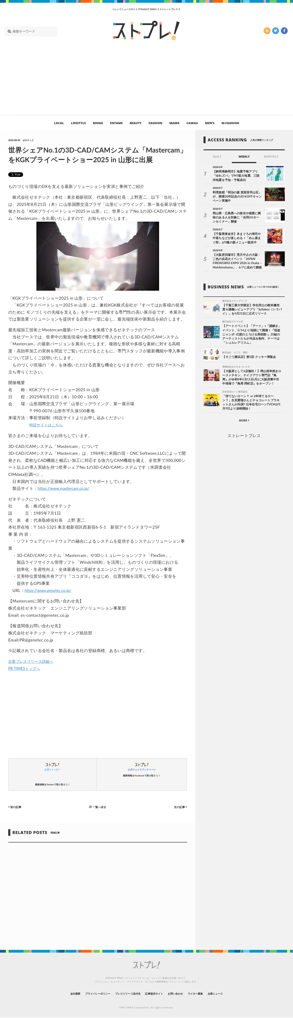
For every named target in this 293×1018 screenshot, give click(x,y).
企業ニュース (232, 994)
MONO (98, 123)
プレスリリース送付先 (123, 994)
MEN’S (209, 123)
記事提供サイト (156, 994)
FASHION (155, 123)
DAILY (217, 157)
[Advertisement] (146, 82)
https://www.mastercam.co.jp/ (66, 488)
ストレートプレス (244, 436)
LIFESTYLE (78, 123)
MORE (244, 422)
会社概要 (57, 994)
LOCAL (59, 123)
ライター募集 (207, 994)
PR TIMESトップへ (26, 668)
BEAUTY (136, 123)
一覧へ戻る (98, 807)
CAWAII (192, 123)
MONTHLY (271, 157)
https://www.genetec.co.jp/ (50, 590)
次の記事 (179, 807)
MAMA (174, 123)
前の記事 (16, 807)
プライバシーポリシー (85, 994)
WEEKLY (244, 157)
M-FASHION (230, 123)
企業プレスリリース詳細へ (33, 661)
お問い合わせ (182, 994)
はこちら (58, 424)
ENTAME (116, 123)
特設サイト (39, 424)
